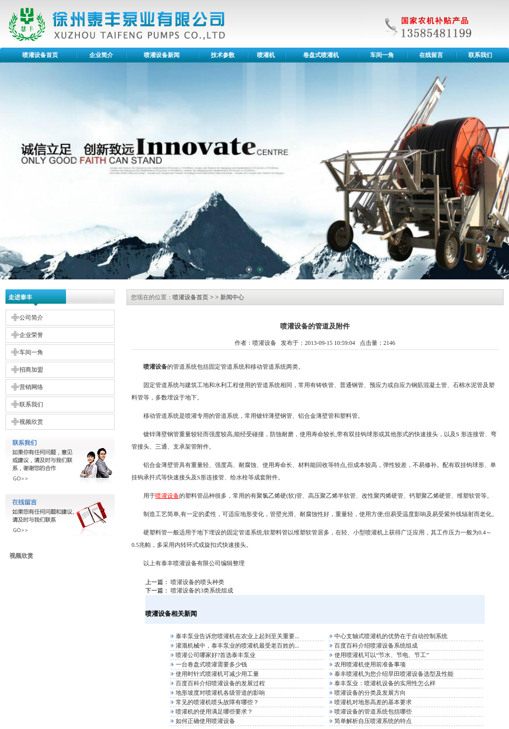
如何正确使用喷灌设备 (205, 721)
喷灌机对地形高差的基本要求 (373, 702)
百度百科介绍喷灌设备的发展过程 (220, 683)
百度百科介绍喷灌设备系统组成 (376, 645)
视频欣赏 (31, 421)
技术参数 (223, 55)
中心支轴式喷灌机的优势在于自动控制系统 (390, 636)
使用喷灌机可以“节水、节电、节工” (381, 655)
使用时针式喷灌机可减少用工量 (217, 673)
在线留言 (431, 55)
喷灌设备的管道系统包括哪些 (373, 711)
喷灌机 (266, 55)
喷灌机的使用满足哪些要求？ (214, 711)
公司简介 (31, 317)
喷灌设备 (185, 563)
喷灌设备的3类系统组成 (202, 590)
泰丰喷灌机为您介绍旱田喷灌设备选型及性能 (393, 673)
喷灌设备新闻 (162, 55)
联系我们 (480, 55)
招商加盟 (31, 369)
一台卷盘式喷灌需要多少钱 (211, 664)
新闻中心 (232, 297)
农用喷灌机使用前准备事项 (370, 664)
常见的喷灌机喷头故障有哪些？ (217, 702)
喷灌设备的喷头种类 (197, 582)
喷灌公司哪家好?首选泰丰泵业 (215, 655)
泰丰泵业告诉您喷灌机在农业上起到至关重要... (237, 636)
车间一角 (382, 55)
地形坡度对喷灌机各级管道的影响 (220, 692)
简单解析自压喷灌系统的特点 (373, 721)
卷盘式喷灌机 (321, 55)
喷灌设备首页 (40, 55)
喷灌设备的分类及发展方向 (370, 692)
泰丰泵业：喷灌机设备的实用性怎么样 (385, 683)
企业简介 (101, 55)
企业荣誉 (31, 334)
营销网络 (31, 387)
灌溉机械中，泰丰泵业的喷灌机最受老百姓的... (237, 645)
